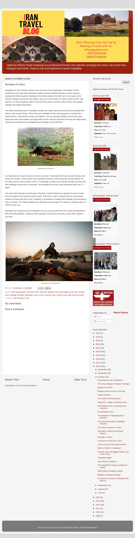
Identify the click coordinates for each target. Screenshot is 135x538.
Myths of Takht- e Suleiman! (109, 448)
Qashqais (29, 295)
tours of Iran (39, 295)
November (102, 373)
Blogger (93, 527)
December (102, 369)
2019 (98, 355)
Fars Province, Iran (21, 298)
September (103, 485)
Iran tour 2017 (33, 292)
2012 (98, 505)
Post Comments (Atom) (26, 385)
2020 (98, 352)
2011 (98, 508)
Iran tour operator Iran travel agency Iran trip (58, 292)
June (100, 493)
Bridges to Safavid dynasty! (109, 475)
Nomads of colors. (105, 437)
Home (46, 379)
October (101, 377)
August (101, 489)
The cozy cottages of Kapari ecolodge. (114, 384)
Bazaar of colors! (105, 387)
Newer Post (12, 379)
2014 (98, 497)
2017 (98, 363)
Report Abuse (121, 312)
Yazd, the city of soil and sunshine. (112, 444)
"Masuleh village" (105, 458)
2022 (98, 344)
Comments (100, 321)
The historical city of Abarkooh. (110, 380)
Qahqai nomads (17, 295)
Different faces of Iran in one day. (111, 391)
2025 (98, 333)
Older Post (80, 379)
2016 (98, 366)
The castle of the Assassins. (109, 398)
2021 (98, 348)
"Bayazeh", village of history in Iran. (112, 402)
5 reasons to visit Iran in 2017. (110, 441)
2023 (98, 340)
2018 (98, 359)
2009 (98, 516)
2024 (98, 337)
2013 (98, 501)
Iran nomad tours (19, 292)
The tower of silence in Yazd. (110, 427)
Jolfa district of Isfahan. (107, 461)
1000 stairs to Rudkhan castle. (110, 471)
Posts (98, 317)
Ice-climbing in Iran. (106, 412)
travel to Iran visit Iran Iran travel (70, 295)
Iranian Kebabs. (104, 395)
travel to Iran (50, 295)
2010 (98, 512)
